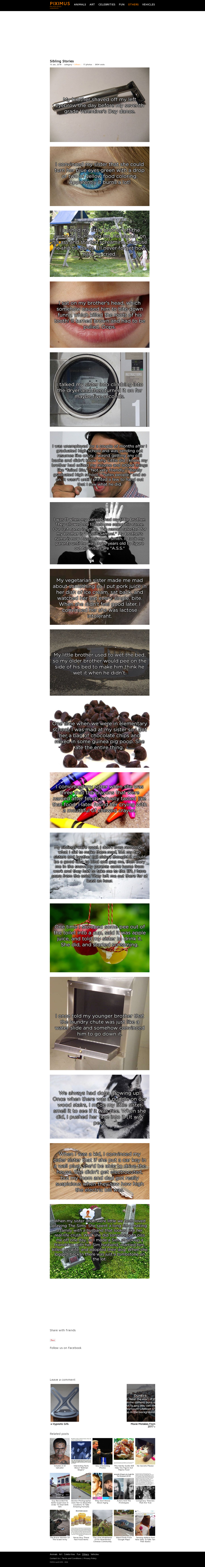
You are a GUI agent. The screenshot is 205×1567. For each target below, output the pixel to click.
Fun (122, 4)
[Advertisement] (102, 35)
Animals (80, 4)
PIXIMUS (60, 3)
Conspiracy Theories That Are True (145, 1501)
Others (133, 4)
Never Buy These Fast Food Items (81, 1538)
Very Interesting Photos (102, 1466)
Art (92, 4)
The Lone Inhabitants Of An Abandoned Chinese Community (102, 1539)
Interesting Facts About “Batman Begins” (81, 1467)
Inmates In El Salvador (60, 1466)
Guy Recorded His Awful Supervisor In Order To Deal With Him (59, 1503)
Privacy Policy (90, 1558)
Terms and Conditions (72, 1558)
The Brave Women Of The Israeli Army (60, 1538)
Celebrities (107, 4)
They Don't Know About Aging (102, 1501)
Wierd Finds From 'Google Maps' (124, 1538)
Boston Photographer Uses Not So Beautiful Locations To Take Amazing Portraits (81, 1503)
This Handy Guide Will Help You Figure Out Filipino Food (124, 1467)
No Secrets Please (145, 1465)
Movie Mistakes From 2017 (143, 1425)
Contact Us (55, 1558)
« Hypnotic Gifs (59, 1423)
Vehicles (148, 4)
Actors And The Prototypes (124, 1501)
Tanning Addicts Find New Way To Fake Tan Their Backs (145, 1539)
